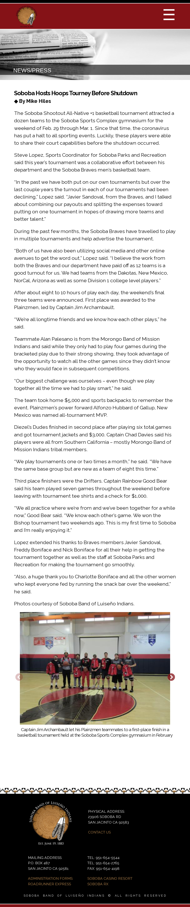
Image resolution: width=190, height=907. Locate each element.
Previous (19, 678)
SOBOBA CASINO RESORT (109, 878)
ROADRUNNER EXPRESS (49, 884)
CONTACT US (99, 832)
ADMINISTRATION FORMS (50, 878)
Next (171, 678)
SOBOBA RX (97, 884)
